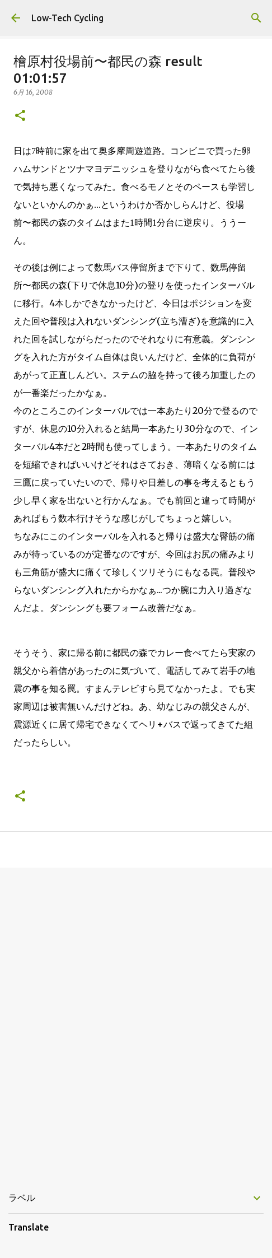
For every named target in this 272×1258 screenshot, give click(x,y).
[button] (20, 116)
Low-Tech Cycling (67, 18)
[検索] (256, 17)
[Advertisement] (136, 1020)
